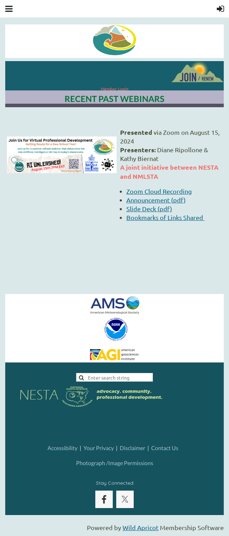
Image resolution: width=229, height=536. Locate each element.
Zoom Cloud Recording (159, 191)
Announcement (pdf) (156, 200)
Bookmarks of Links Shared (165, 217)
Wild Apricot (140, 527)
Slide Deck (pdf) (149, 208)
